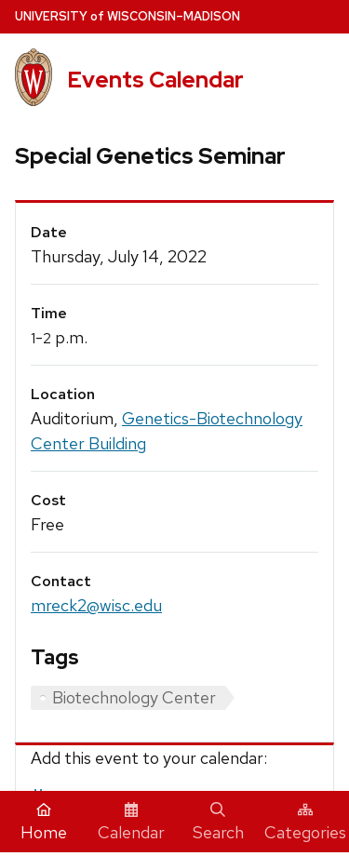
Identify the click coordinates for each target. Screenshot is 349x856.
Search (218, 822)
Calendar (131, 822)
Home (43, 822)
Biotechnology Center (134, 697)
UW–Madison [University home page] (127, 16)
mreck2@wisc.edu (96, 605)
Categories (305, 822)
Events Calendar (155, 79)
